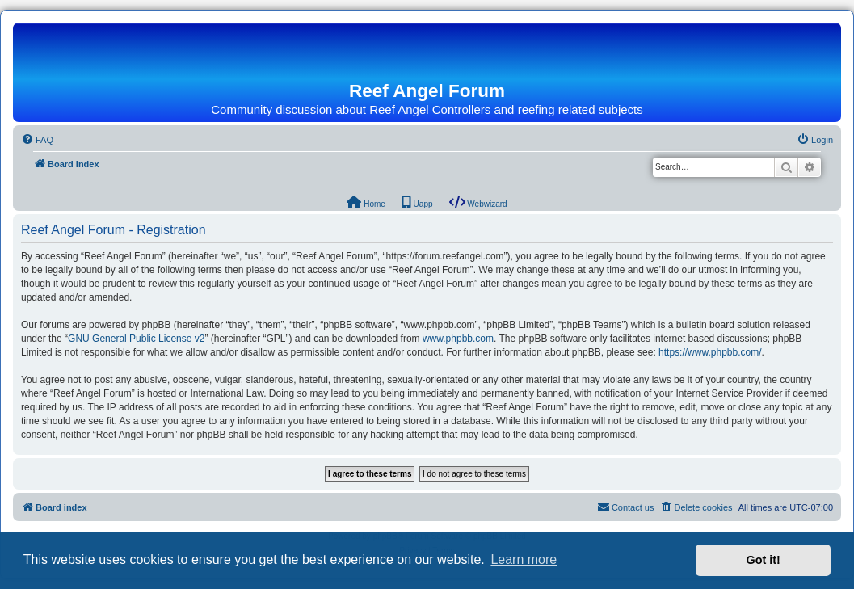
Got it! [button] (763, 559)
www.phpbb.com (458, 338)
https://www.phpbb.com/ (709, 352)
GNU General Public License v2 (136, 338)
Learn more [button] (523, 559)
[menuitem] (37, 139)
